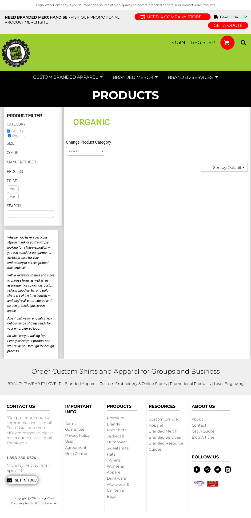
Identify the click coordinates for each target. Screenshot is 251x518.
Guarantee (75, 429)
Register (203, 42)
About (197, 419)
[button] (227, 43)
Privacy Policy (77, 435)
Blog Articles (203, 437)
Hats (111, 454)
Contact (199, 425)
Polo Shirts (116, 430)
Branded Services (165, 437)
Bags (111, 496)
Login (177, 42)
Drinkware (116, 478)
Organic (18, 136)
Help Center (76, 453)
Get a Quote (203, 431)
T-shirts (17, 131)
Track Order (231, 17)
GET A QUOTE (228, 25)
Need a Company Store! (172, 17)
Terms (70, 423)
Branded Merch (163, 431)
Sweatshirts (117, 448)
